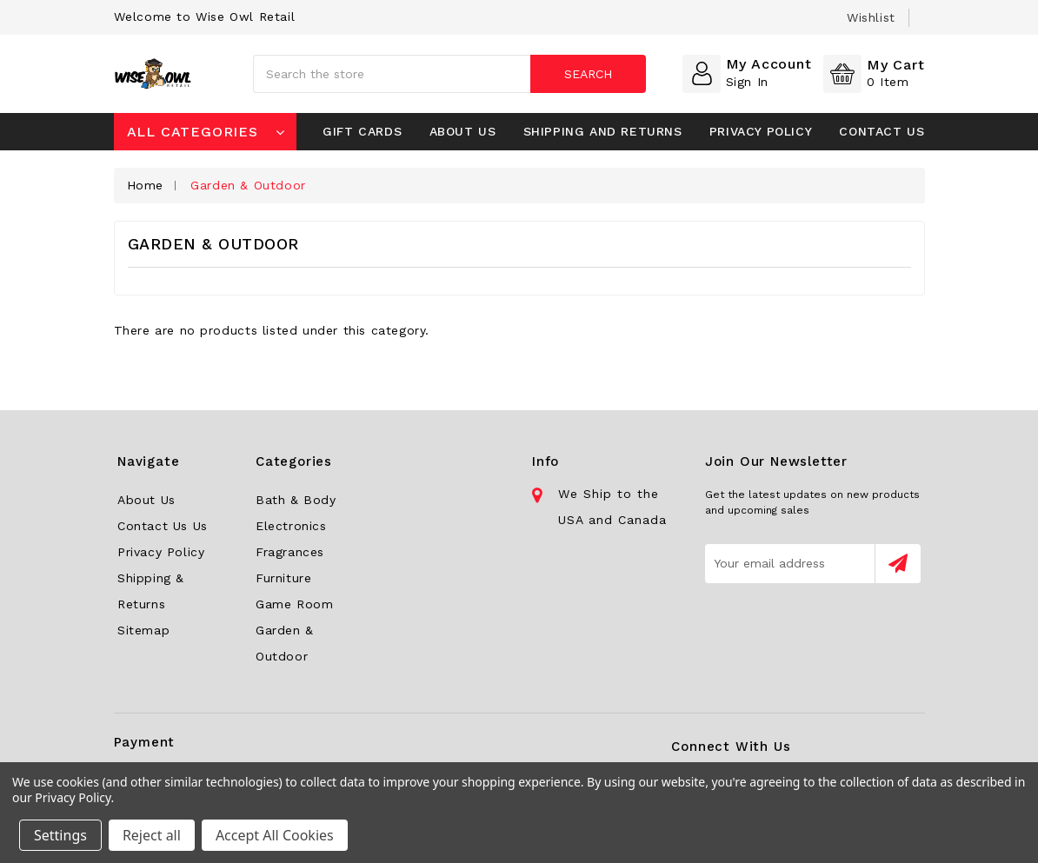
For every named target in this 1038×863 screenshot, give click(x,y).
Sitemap (143, 630)
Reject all (152, 835)
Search (588, 74)
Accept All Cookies (275, 835)
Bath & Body (296, 500)
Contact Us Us (162, 526)
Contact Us (881, 131)
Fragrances (290, 552)
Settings (60, 835)
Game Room (294, 604)
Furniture (283, 578)
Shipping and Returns (602, 131)
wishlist (871, 17)
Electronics (291, 526)
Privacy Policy (760, 131)
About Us (462, 131)
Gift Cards (362, 131)
